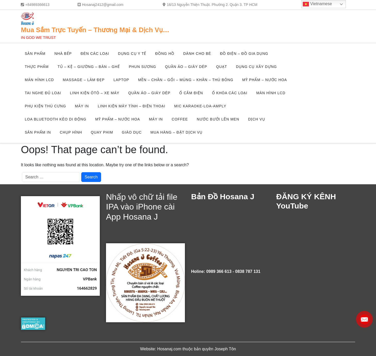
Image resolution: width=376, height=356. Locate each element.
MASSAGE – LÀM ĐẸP (84, 80)
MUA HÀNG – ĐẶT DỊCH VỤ (176, 132)
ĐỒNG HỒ (164, 53)
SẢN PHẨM (35, 53)
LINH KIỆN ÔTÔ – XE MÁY (94, 93)
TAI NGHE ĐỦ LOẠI (43, 93)
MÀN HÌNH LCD (39, 80)
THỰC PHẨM (37, 67)
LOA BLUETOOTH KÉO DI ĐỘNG (55, 119)
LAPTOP (121, 80)
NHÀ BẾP (63, 53)
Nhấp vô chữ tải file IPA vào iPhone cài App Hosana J (141, 206)
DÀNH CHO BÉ (197, 53)
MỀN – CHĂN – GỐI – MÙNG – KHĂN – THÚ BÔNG (185, 80)
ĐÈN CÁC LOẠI (94, 53)
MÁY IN (82, 106)
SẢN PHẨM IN (38, 132)
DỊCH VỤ (256, 119)
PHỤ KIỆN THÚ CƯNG (45, 106)
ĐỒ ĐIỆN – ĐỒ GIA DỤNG (244, 53)
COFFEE (180, 119)
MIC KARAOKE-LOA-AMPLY (200, 106)
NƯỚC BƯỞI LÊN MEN (218, 119)
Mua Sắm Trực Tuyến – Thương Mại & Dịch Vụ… (95, 29)
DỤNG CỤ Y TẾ (132, 53)
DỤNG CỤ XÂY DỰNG (256, 67)
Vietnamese (317, 4)
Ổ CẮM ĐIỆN (191, 93)
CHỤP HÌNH (71, 132)
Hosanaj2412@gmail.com (103, 5)
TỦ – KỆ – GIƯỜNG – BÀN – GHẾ (89, 67)
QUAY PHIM (102, 132)
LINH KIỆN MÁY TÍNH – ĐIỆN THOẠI (131, 106)
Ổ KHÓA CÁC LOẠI (230, 93)
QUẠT (221, 67)
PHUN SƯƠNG (142, 67)
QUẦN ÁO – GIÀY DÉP (186, 67)
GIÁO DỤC (132, 132)
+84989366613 (37, 5)
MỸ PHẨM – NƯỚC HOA (264, 80)
